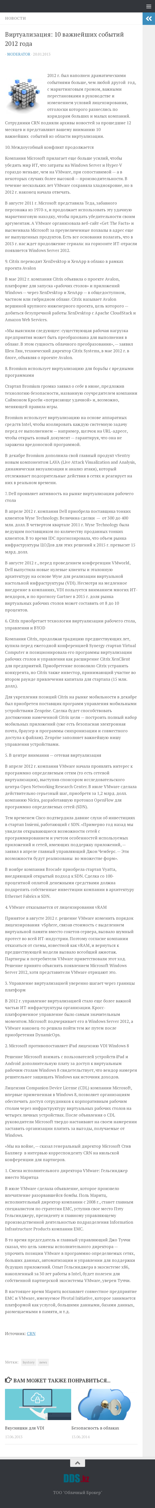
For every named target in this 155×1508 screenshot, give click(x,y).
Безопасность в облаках (95, 1428)
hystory (29, 1362)
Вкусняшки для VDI (24, 1428)
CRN (31, 1333)
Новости (15, 18)
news (43, 1362)
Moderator (18, 54)
